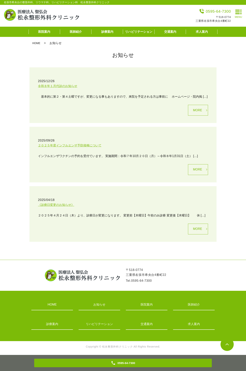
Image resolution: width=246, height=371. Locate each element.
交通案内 (170, 31)
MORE (197, 110)
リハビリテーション (138, 31)
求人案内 (202, 31)
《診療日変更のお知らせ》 (56, 204)
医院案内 (44, 31)
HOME (36, 43)
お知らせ (99, 304)
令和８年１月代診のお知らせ (57, 86)
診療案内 (107, 31)
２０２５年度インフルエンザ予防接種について (69, 145)
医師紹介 (76, 31)
